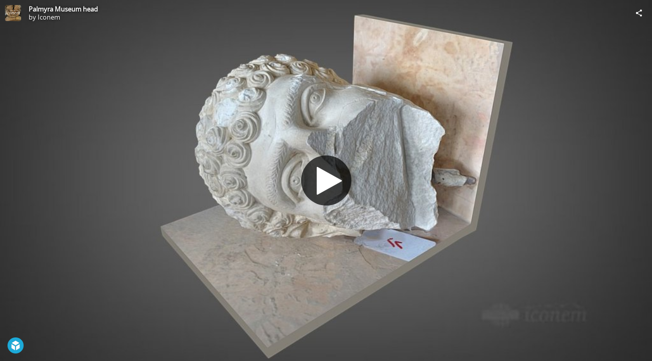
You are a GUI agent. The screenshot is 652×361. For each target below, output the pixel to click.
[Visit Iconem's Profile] (13, 13)
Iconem (49, 17)
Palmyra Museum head (63, 9)
